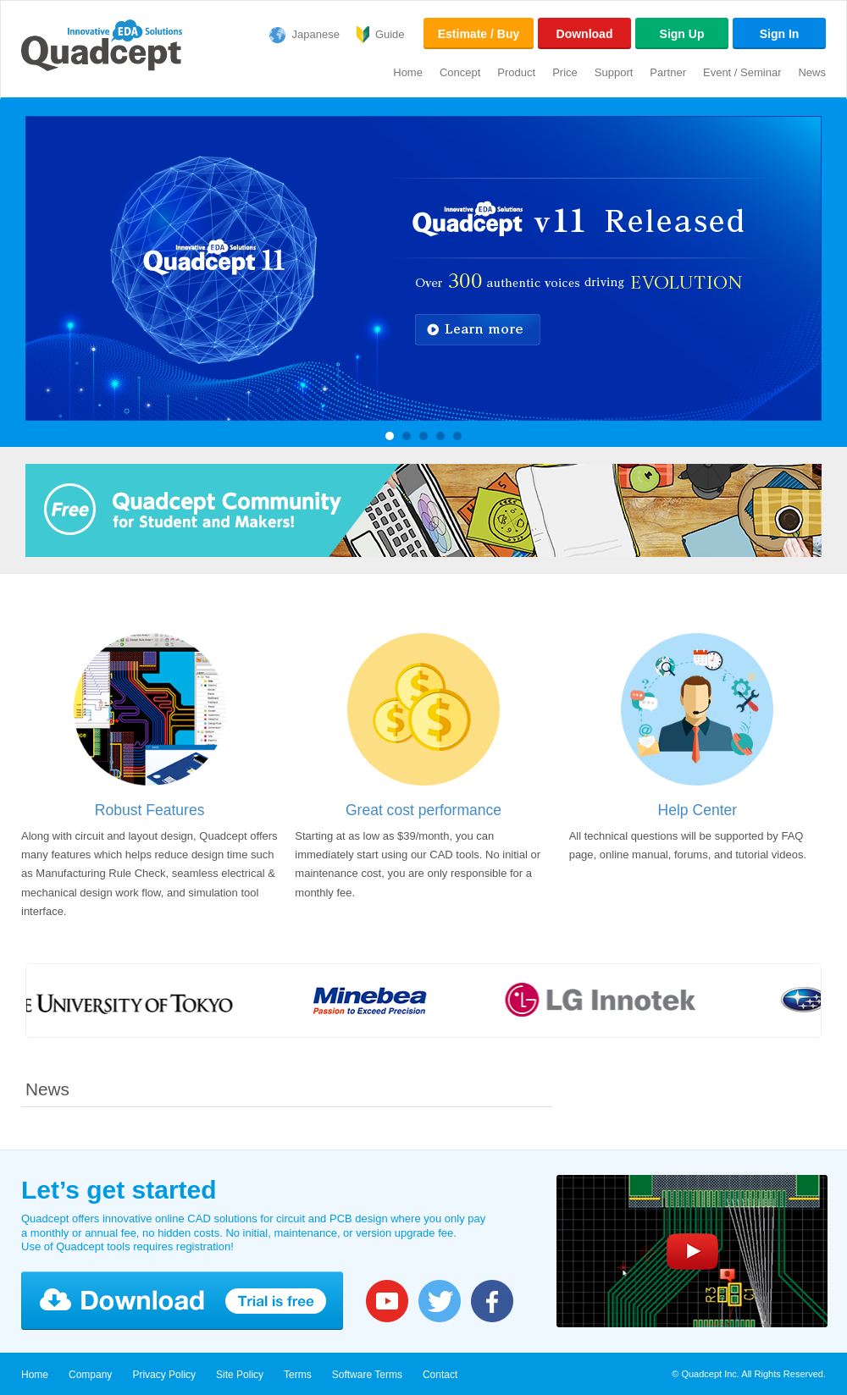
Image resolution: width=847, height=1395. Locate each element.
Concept (460, 72)
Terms (298, 1375)
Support (614, 72)
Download (584, 34)
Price (565, 72)
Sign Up (682, 34)
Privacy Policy (164, 1375)
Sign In (780, 34)
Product (516, 72)
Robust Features (150, 810)
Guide (390, 34)
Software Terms (367, 1375)
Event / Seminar (742, 72)
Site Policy (239, 1375)
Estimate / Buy (478, 34)
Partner (668, 72)
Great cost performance (423, 810)
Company (90, 1375)
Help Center (698, 810)
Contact (440, 1375)
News (812, 72)
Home (408, 72)
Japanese (316, 34)
